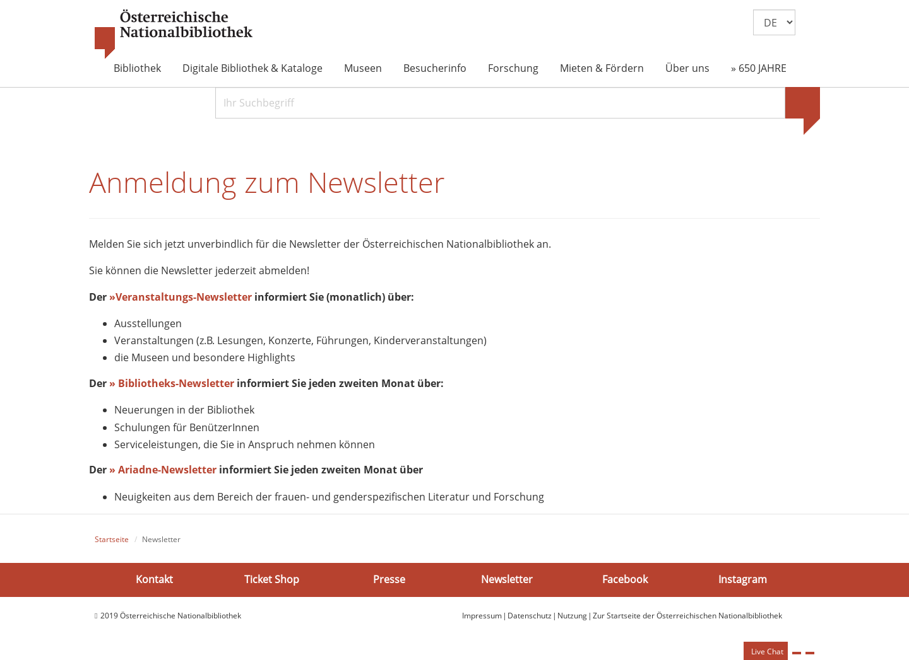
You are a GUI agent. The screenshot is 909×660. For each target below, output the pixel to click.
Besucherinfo (434, 68)
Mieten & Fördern (602, 68)
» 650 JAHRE (759, 68)
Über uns (687, 68)
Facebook (625, 579)
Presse (389, 579)
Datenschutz (530, 615)
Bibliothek (137, 68)
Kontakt (154, 579)
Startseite (112, 539)
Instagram (742, 579)
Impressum (482, 615)
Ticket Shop (271, 579)
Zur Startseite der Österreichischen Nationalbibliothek (687, 615)
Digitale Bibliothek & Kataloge (252, 68)
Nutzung (572, 615)
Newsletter (507, 579)
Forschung (513, 68)
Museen (363, 68)
